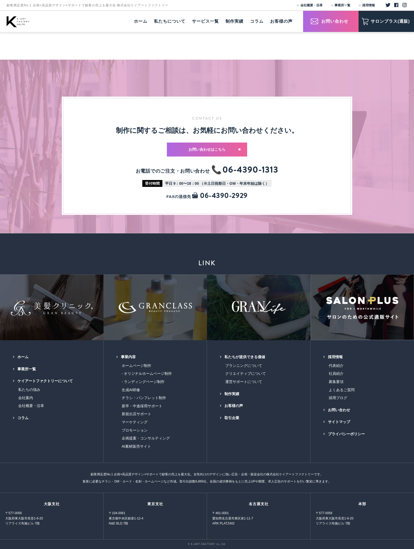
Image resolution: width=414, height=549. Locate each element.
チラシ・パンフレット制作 (144, 398)
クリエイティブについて (245, 373)
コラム (23, 418)
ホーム (23, 357)
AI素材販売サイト (136, 446)
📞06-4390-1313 (244, 170)
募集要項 (336, 382)
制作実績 (231, 394)
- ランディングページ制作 (143, 382)
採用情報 (368, 5)
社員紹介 (336, 373)
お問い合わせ (339, 410)
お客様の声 (233, 406)
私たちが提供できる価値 (244, 357)
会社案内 (25, 398)
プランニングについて (243, 365)
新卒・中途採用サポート (142, 406)
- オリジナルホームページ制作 (147, 373)
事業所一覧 (342, 5)
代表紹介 (336, 365)
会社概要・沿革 (311, 5)
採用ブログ (338, 398)
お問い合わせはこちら (215, 149)
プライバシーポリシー (346, 434)
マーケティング (135, 422)
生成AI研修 (131, 390)
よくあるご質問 (342, 390)
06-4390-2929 (219, 196)
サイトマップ (339, 422)
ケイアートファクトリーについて (45, 381)
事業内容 (128, 357)
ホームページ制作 (136, 365)
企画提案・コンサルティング (146, 438)
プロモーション (135, 430)
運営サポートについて (243, 382)
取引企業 (231, 418)
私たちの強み (29, 389)
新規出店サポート (136, 414)
